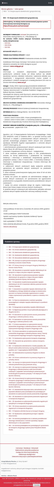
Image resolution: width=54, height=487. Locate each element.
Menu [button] (4, 3)
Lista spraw (19, 9)
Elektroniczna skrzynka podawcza (27, 450)
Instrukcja (19, 448)
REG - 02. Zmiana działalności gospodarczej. (22, 250)
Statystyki (34, 448)
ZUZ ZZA (7, 47)
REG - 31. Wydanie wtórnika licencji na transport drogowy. (27, 411)
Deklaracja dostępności (27, 454)
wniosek (23, 35)
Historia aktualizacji (10, 227)
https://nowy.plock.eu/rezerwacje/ (16, 26)
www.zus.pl (21, 82)
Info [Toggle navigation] (50, 3)
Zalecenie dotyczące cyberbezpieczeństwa (27, 457)
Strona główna (7, 9)
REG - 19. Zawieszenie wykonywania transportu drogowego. (27, 338)
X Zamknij (37, 485)
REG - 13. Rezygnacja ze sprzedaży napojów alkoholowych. (27, 307)
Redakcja (27, 448)
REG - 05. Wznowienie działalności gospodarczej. (24, 258)
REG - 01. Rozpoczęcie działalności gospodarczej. (24, 247)
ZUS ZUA (7, 43)
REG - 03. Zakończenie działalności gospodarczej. (24, 252)
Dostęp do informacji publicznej (27, 452)
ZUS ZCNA (8, 45)
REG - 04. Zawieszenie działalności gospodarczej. (24, 255)
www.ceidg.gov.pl (16, 66)
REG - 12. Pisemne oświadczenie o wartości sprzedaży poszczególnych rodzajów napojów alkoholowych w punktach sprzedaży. (28, 302)
